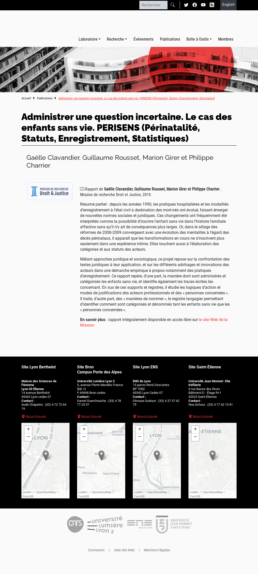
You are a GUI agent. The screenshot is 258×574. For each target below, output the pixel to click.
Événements (143, 39)
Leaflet (27, 492)
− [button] (28, 437)
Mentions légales (157, 550)
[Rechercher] (153, 5)
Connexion (96, 550)
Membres (225, 39)
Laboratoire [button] (88, 39)
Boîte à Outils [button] (197, 39)
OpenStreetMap (46, 492)
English (228, 4)
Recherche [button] (115, 39)
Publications (170, 39)
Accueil (26, 98)
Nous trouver (36, 416)
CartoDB (28, 496)
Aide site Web (124, 550)
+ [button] (28, 429)
